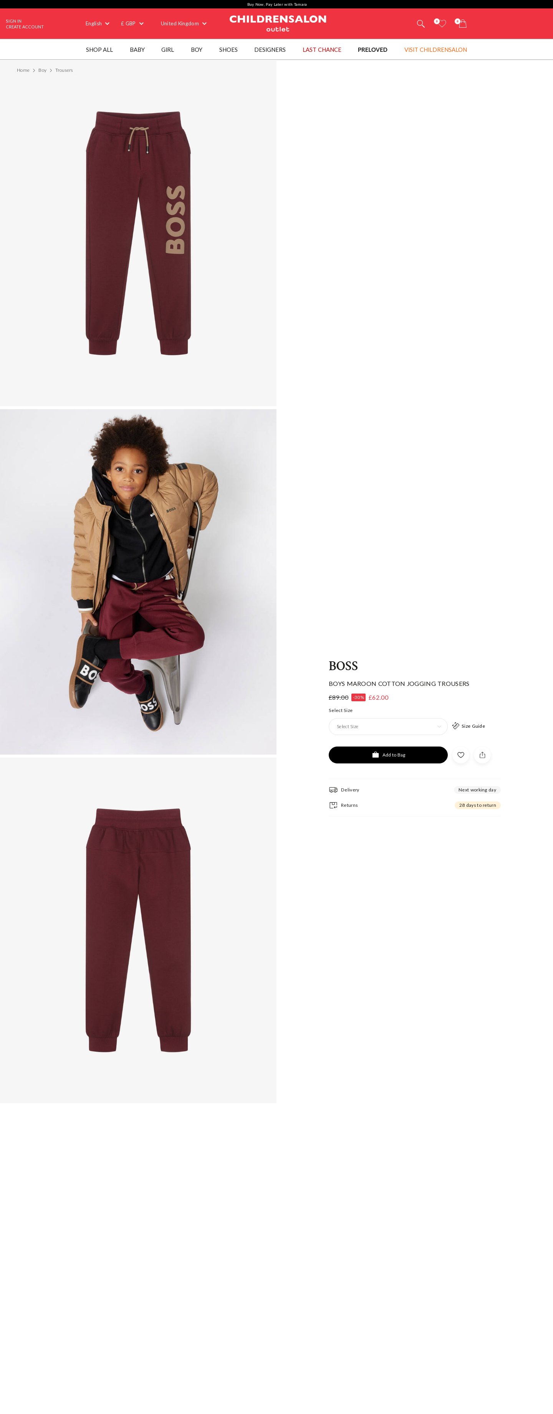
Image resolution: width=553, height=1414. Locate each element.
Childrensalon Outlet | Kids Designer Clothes (278, 22)
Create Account (25, 26)
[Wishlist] (442, 24)
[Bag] (462, 24)
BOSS (343, 666)
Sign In (14, 20)
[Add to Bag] (388, 755)
